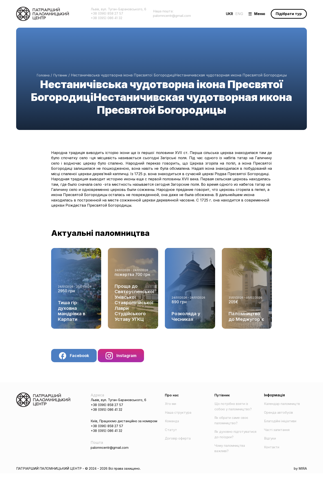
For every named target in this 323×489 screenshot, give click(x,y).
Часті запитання (278, 434)
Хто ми (171, 408)
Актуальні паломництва (107, 234)
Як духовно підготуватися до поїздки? (230, 447)
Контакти (272, 452)
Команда (173, 426)
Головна (41, 76)
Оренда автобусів (280, 417)
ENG (229, 14)
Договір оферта (179, 443)
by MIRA (299, 484)
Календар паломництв (284, 408)
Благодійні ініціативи (282, 426)
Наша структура (180, 417)
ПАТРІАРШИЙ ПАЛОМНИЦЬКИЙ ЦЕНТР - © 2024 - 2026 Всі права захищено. (88, 484)
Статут (171, 434)
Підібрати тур (286, 14)
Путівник (61, 76)
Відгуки (271, 443)
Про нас (172, 400)
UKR (219, 14)
